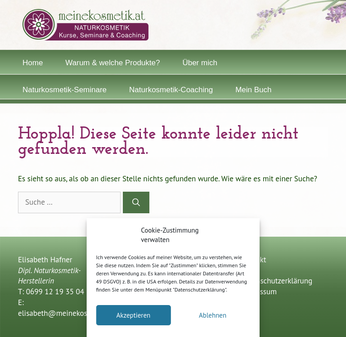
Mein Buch (253, 89)
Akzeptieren (133, 315)
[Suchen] (136, 202)
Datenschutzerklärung (276, 281)
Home (32, 62)
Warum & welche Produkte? (112, 62)
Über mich (199, 62)
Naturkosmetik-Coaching (171, 89)
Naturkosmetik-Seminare (64, 89)
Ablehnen (212, 315)
